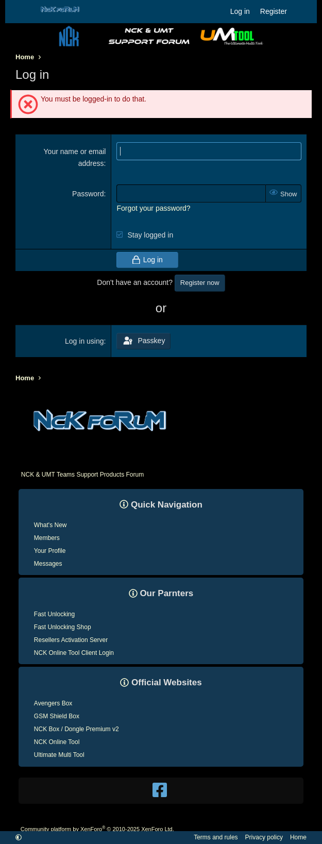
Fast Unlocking (54, 614)
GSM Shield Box (56, 716)
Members (47, 538)
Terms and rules (216, 837)
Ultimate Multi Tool (59, 754)
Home (298, 837)
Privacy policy (264, 837)
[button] (18, 837)
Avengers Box (53, 703)
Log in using (84, 341)
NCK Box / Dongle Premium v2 (76, 729)
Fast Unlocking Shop (62, 627)
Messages (48, 563)
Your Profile (50, 550)
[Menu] (22, 12)
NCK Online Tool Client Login (74, 652)
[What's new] (302, 11)
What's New (50, 525)
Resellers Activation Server (71, 640)
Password (88, 194)
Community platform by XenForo (97, 829)
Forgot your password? (153, 208)
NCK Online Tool (57, 742)
